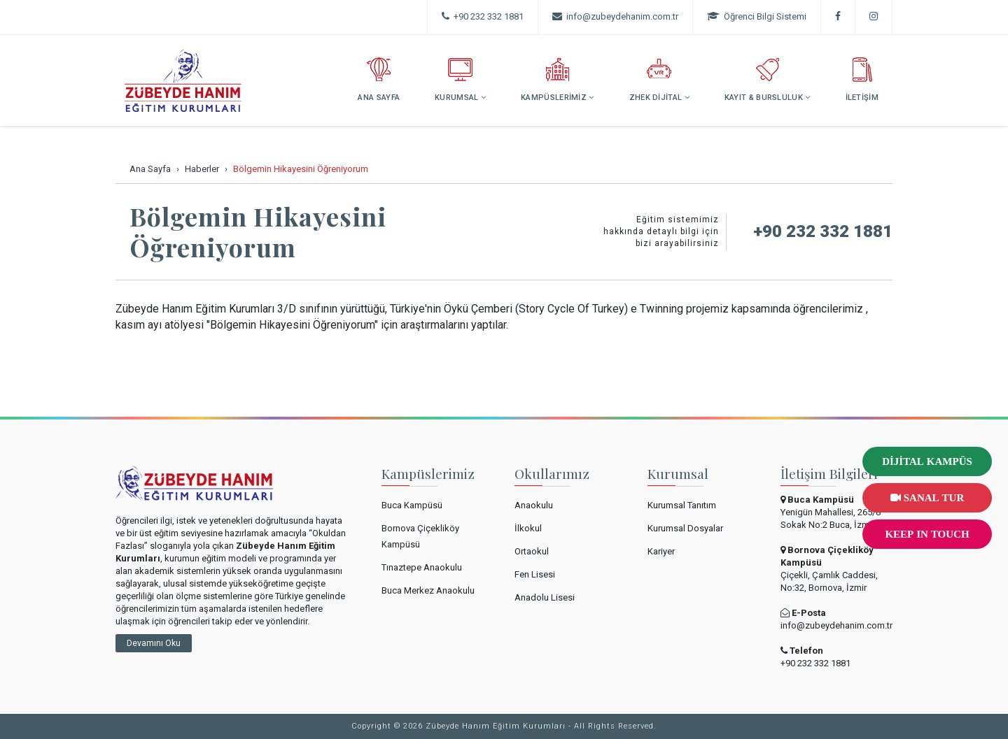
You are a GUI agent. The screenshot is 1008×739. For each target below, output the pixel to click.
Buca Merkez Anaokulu (428, 590)
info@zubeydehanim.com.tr (836, 625)
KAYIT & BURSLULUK (767, 79)
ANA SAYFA (379, 79)
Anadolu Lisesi (544, 597)
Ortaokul (531, 551)
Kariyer (661, 551)
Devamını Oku (154, 643)
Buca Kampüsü (412, 505)
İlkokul (528, 528)
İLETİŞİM (862, 79)
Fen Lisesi (534, 574)
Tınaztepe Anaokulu (422, 567)
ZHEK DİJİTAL (659, 79)
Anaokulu (533, 505)
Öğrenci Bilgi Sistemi (756, 16)
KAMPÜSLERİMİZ (557, 79)
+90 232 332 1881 (483, 16)
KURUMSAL (460, 79)
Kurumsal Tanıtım (682, 505)
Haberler (202, 169)
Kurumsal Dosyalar (685, 528)
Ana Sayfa (150, 169)
